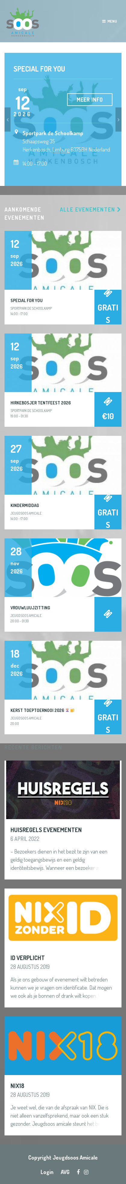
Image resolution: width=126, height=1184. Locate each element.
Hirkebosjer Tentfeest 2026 (41, 402)
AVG (65, 1172)
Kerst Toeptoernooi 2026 (42, 710)
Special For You (39, 68)
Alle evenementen (90, 209)
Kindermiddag (25, 505)
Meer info (90, 99)
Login (47, 1172)
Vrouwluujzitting (30, 607)
